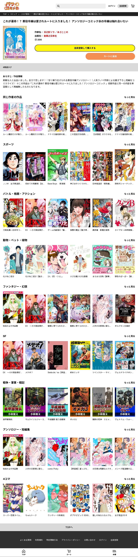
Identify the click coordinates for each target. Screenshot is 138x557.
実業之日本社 (50, 36)
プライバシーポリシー (70, 540)
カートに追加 (110, 56)
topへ (69, 527)
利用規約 (39, 540)
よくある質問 (25, 540)
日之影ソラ (49, 32)
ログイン (111, 6)
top (5, 14)
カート (69, 554)
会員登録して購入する (85, 48)
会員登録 (122, 6)
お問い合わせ (89, 540)
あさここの (62, 32)
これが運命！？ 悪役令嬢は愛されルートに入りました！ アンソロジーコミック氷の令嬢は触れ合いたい (61, 14)
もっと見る (129, 97)
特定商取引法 (52, 540)
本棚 (114, 554)
